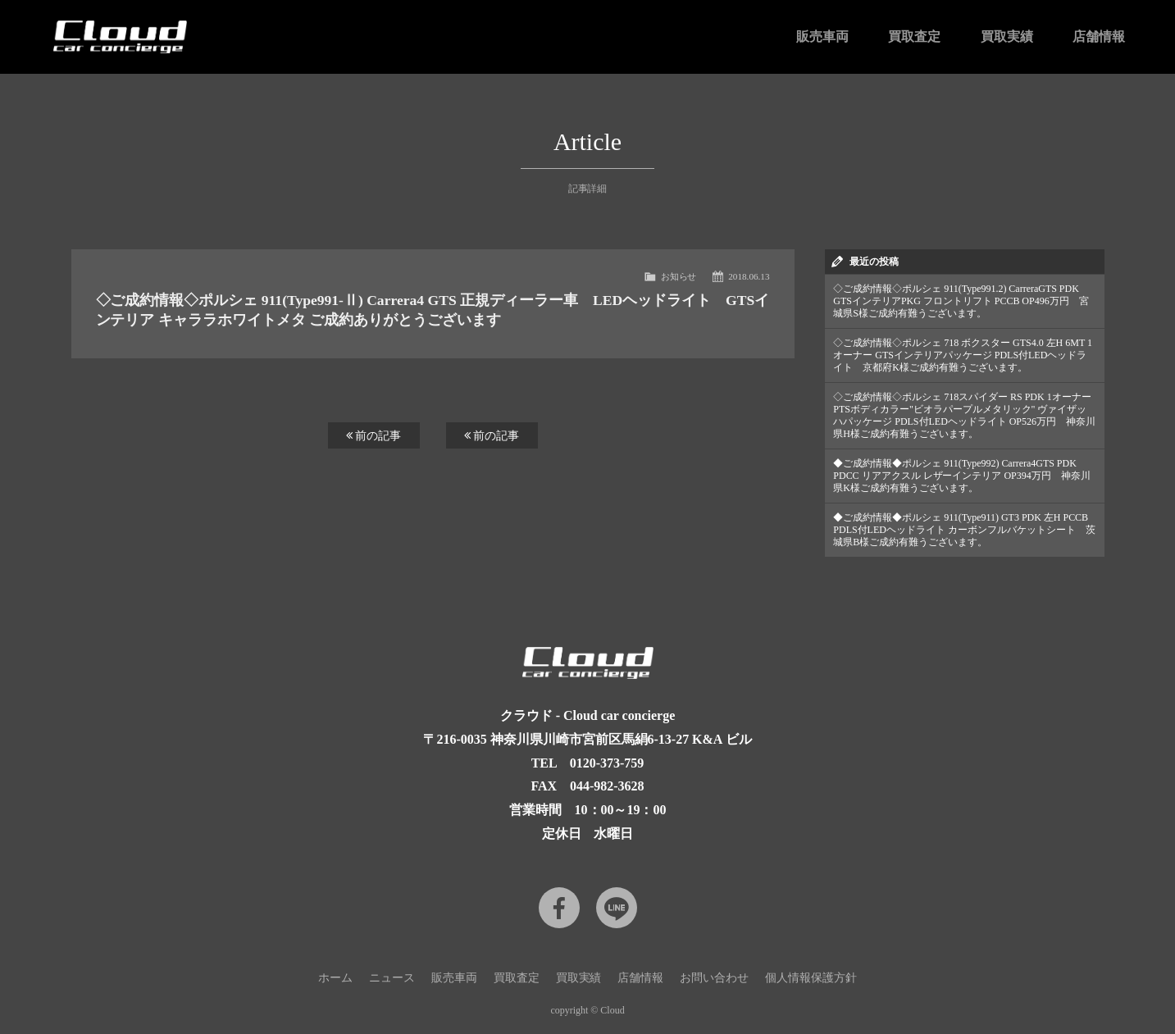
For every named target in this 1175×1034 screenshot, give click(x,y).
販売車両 (822, 36)
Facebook (559, 907)
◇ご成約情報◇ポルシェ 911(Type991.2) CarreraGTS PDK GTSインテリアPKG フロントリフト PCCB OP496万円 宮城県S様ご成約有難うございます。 (960, 301)
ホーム (335, 978)
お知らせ (679, 276)
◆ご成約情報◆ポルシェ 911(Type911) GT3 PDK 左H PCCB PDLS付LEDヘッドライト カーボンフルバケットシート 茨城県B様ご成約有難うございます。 (964, 530)
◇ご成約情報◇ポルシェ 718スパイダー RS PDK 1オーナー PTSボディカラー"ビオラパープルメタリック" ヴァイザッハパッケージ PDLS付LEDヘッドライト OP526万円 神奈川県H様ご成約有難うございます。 (964, 415)
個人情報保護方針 (811, 978)
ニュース (392, 978)
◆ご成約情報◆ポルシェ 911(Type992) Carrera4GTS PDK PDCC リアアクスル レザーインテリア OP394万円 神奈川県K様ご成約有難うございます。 (961, 476)
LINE (616, 907)
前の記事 (374, 435)
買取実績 (1007, 36)
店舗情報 (1099, 36)
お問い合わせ (714, 978)
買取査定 (914, 36)
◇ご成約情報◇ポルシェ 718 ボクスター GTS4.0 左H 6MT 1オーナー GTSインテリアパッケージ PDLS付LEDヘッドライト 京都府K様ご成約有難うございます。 (962, 355)
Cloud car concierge (121, 36)
